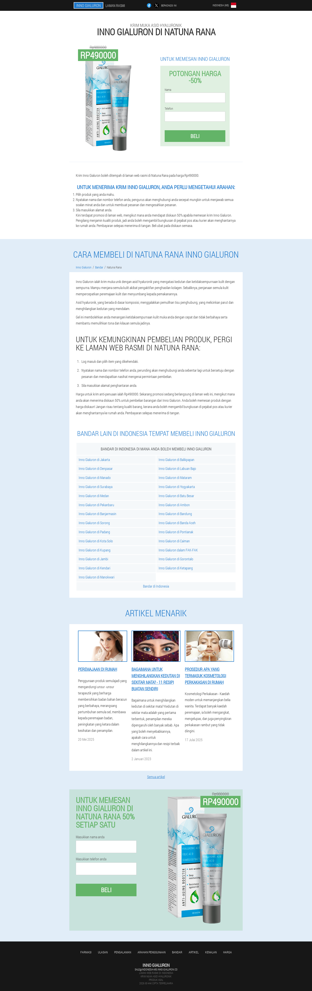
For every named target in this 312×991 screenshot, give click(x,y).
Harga (227, 952)
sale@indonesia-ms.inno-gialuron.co (156, 969)
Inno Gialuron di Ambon (174, 505)
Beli (195, 136)
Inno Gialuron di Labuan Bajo (177, 468)
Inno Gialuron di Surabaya (95, 486)
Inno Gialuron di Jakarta (94, 459)
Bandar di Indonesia (156, 586)
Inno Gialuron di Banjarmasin (97, 513)
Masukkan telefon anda (91, 859)
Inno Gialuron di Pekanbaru (96, 505)
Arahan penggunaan (152, 952)
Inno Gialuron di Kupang (94, 550)
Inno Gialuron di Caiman (174, 541)
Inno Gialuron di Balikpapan (176, 459)
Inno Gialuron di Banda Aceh (177, 522)
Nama (168, 89)
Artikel (194, 952)
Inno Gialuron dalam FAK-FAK (178, 550)
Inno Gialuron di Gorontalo (176, 559)
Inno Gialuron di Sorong (94, 522)
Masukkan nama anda (90, 837)
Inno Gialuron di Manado (95, 477)
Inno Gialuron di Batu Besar (176, 495)
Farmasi (85, 952)
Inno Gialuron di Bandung (175, 513)
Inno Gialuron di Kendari (94, 568)
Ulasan (103, 952)
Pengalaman (122, 952)
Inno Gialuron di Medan (94, 495)
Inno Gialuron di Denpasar (96, 468)
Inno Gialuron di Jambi (93, 559)
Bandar (177, 952)
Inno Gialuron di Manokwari (96, 577)
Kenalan (211, 952)
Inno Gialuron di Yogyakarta (177, 486)
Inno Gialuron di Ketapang (176, 568)
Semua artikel (156, 776)
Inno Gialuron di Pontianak (176, 532)
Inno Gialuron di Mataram (175, 477)
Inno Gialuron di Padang (94, 532)
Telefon (169, 108)
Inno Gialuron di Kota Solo (96, 541)
